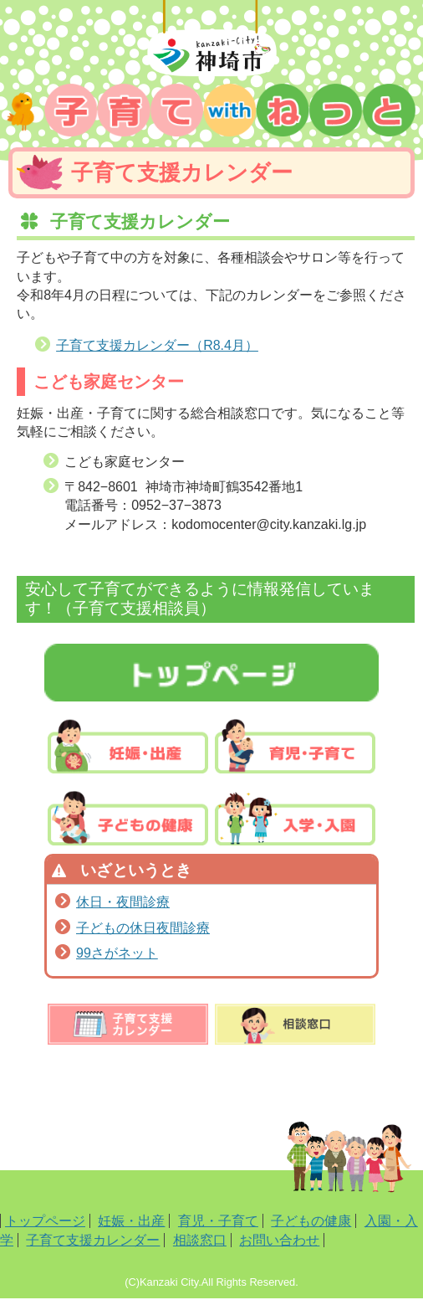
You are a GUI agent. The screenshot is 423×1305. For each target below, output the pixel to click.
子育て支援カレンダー (93, 1240)
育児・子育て (218, 1221)
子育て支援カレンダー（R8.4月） (157, 345)
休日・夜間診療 (123, 902)
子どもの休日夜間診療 (143, 928)
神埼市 (211, 42)
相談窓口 (200, 1240)
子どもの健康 (311, 1221)
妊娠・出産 (131, 1221)
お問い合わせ (279, 1240)
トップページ (45, 1221)
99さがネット (117, 953)
